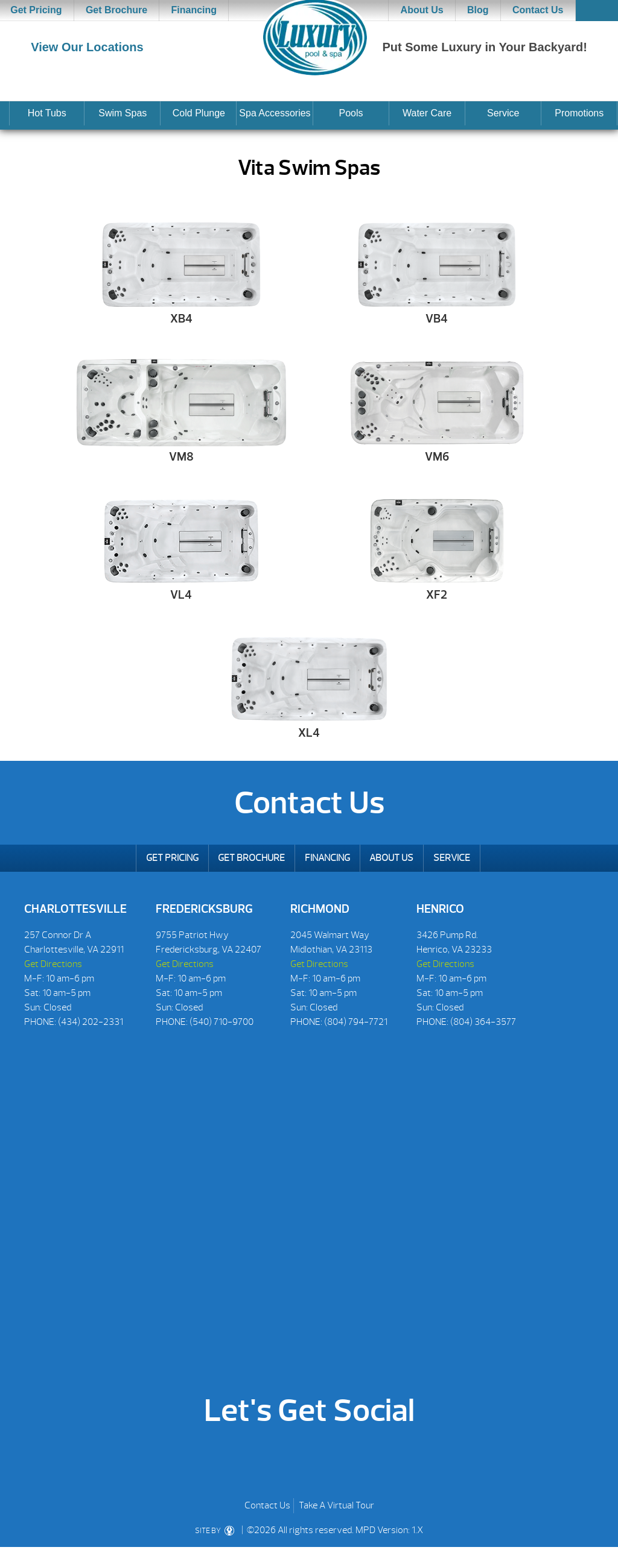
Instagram (366, 1461)
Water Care (427, 113)
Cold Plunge (199, 113)
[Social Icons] (33, 1041)
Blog (478, 10)
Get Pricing (172, 858)
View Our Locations (87, 47)
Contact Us (537, 10)
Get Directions (53, 964)
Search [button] (597, 10)
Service (503, 113)
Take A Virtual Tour (336, 1505)
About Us (422, 10)
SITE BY (214, 1531)
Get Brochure (116, 10)
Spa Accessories (274, 113)
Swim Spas (122, 113)
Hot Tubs (47, 113)
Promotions (579, 113)
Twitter (329, 1461)
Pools (351, 113)
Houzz (291, 1461)
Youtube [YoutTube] (254, 1461)
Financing (194, 10)
